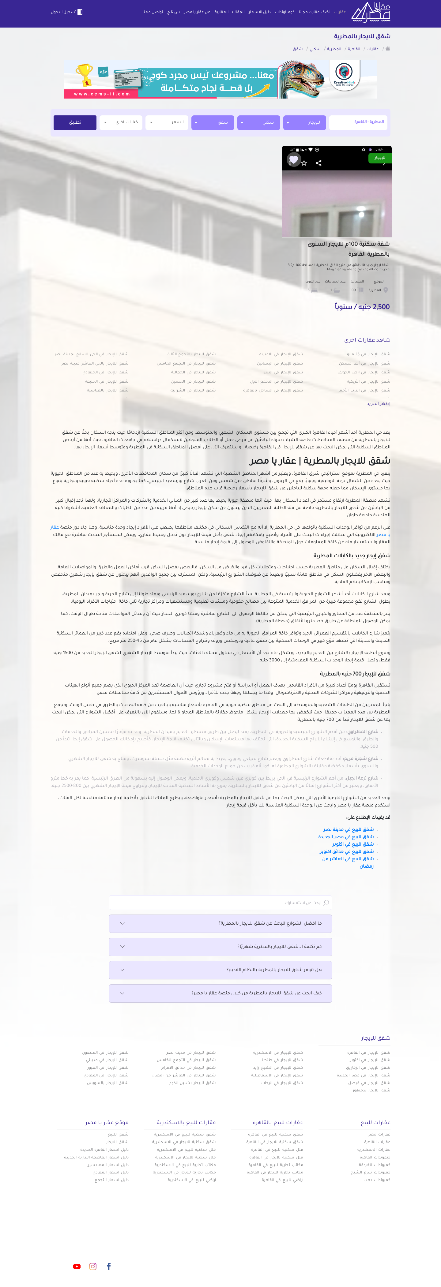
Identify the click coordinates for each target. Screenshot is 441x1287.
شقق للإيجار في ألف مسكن (364, 364)
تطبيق (75, 123)
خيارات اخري (121, 122)
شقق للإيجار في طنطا (282, 1060)
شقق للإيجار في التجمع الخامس (186, 364)
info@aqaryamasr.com (79, 1239)
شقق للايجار (117, 1142)
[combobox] (304, 122)
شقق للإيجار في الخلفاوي (105, 373)
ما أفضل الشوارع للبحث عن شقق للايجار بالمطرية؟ (220, 924)
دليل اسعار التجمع (112, 1180)
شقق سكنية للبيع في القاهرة (275, 1135)
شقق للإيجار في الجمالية (193, 373)
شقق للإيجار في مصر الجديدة (363, 1076)
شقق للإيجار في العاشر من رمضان (184, 1076)
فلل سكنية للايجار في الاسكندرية (185, 1158)
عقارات (340, 12)
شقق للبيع (118, 1135)
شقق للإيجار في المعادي (106, 1076)
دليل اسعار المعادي (110, 1173)
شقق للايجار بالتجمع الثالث (191, 355)
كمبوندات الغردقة (374, 1165)
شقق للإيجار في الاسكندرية (278, 1053)
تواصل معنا (152, 12)
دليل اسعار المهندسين (107, 1165)
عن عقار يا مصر (197, 12)
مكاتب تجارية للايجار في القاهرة (275, 1173)
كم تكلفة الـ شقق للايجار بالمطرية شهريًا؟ (220, 947)
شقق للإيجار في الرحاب (282, 1083)
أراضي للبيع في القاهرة (282, 1180)
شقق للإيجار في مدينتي (107, 1060)
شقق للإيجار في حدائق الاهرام (188, 1068)
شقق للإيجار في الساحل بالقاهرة (273, 391)
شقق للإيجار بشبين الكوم (192, 1083)
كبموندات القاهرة (375, 1158)
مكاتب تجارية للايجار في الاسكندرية (184, 1173)
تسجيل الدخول (67, 12)
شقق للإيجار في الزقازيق (368, 1068)
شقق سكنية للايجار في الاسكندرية (184, 1142)
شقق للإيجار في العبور (108, 1068)
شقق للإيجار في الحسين (193, 382)
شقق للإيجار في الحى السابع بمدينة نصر (92, 355)
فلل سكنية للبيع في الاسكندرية (186, 1150)
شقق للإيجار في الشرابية (193, 391)
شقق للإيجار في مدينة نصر (191, 1053)
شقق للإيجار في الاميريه (281, 355)
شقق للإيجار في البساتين (280, 364)
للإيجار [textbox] (314, 123)
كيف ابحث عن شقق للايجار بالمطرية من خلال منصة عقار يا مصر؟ (220, 993)
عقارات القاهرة (377, 1142)
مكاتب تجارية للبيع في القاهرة (276, 1165)
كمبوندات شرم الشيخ (370, 1173)
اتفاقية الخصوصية (176, 1259)
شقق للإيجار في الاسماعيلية (277, 1076)
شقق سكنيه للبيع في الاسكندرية (185, 1135)
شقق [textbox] (223, 123)
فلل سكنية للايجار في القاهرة (276, 1158)
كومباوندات (285, 12)
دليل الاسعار (260, 12)
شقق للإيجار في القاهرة (368, 1053)
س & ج (173, 12)
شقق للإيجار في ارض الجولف (363, 373)
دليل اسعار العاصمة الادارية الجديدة (96, 1158)
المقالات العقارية (229, 12)
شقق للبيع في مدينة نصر (348, 830)
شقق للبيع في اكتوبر (353, 845)
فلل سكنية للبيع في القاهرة (277, 1150)
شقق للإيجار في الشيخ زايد (278, 1068)
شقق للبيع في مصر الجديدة (346, 837)
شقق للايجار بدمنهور (371, 1091)
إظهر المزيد (378, 404)
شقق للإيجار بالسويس (108, 1083)
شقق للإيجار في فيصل (369, 1083)
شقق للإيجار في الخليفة (107, 382)
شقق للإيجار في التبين (282, 373)
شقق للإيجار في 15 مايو (368, 355)
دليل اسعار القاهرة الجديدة (104, 1150)
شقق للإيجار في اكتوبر (370, 1060)
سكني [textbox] (268, 123)
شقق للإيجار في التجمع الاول (276, 382)
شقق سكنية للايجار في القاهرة (274, 1142)
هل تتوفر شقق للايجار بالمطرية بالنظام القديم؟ (220, 970)
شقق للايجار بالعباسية (108, 391)
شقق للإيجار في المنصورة (105, 1053)
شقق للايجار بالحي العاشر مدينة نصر (95, 364)
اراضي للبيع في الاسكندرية (192, 1180)
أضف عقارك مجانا (314, 12)
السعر (167, 122)
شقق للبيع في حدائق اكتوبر (347, 852)
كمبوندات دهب (377, 1180)
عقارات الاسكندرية (373, 1150)
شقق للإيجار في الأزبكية (368, 382)
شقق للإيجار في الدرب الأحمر (364, 391)
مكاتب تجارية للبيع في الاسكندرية (185, 1165)
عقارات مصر (379, 1135)
